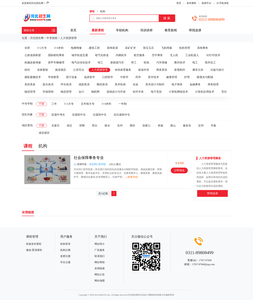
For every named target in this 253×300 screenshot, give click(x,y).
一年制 (122, 103)
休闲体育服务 (123, 69)
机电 (146, 62)
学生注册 (65, 262)
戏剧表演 (84, 84)
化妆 (135, 84)
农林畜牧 (42, 69)
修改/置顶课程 (34, 250)
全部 (27, 47)
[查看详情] (132, 177)
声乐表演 (66, 84)
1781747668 (205, 260)
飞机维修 (166, 47)
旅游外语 (143, 69)
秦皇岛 (187, 125)
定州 (201, 125)
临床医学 (89, 77)
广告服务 (99, 250)
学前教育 (53, 77)
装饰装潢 (112, 47)
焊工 (134, 62)
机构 (102, 11)
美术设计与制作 (154, 84)
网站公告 (99, 274)
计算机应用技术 (204, 91)
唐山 (173, 125)
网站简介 (99, 244)
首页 (178, 3)
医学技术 (153, 77)
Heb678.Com (104, 295)
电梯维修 (76, 47)
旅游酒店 (60, 69)
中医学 (124, 77)
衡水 (107, 125)
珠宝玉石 (148, 47)
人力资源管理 (68, 38)
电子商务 (177, 84)
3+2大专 (42, 47)
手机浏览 (224, 3)
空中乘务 (157, 55)
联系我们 (99, 256)
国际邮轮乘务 (56, 55)
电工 (195, 62)
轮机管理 (184, 47)
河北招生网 (37, 38)
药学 (138, 77)
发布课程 (191, 3)
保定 (69, 125)
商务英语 (161, 69)
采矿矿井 (130, 47)
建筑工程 (94, 47)
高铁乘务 (202, 47)
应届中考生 (58, 114)
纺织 (27, 69)
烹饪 (224, 91)
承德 (160, 125)
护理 (187, 77)
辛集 (213, 125)
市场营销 (48, 91)
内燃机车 (121, 55)
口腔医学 (107, 77)
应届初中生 (79, 114)
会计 (81, 91)
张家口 (146, 125)
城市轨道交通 (80, 55)
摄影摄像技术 (33, 77)
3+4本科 (59, 47)
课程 (91, 11)
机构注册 (65, 250)
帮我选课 (212, 193)
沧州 (120, 125)
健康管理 (171, 77)
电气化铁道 (102, 55)
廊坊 (132, 125)
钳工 (100, 62)
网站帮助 (99, 262)
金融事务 (195, 84)
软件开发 (138, 91)
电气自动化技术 (81, 62)
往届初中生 (100, 114)
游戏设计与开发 (116, 91)
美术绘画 (120, 84)
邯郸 (82, 125)
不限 (41, 103)
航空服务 (139, 55)
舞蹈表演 (102, 84)
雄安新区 (44, 132)
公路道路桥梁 (33, 55)
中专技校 (51, 38)
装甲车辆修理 (56, 62)
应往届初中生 (122, 114)
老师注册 (65, 256)
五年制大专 (87, 103)
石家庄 (55, 125)
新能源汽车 (117, 62)
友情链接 (99, 268)
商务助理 (213, 84)
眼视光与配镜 (205, 77)
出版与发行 (217, 69)
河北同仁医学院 (97, 164)
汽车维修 (161, 62)
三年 (54, 103)
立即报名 (179, 170)
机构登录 (65, 244)
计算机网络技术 (178, 91)
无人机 (174, 55)
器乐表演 (48, 84)
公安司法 (78, 69)
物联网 (95, 91)
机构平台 (206, 3)
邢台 (94, 125)
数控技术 (179, 62)
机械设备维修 (33, 62)
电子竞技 (156, 91)
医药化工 (210, 62)
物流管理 (30, 91)
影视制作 (179, 69)
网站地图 (99, 280)
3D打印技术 (213, 55)
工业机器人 (192, 55)
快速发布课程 (33, 244)
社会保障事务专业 (89, 158)
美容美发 (30, 84)
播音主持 (197, 69)
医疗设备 (71, 77)
